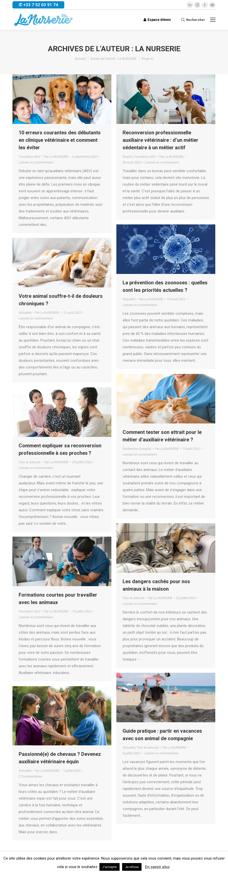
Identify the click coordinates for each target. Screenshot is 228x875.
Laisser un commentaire (36, 162)
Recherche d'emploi (137, 449)
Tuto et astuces (30, 462)
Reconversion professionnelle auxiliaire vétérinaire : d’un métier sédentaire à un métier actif (160, 140)
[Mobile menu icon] (213, 19)
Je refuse (132, 867)
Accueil (80, 58)
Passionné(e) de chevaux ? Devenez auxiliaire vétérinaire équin (60, 758)
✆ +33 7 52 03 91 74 (38, 4)
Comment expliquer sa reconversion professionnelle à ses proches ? (60, 449)
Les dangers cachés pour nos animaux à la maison (156, 585)
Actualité (129, 299)
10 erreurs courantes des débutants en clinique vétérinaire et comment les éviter (60, 140)
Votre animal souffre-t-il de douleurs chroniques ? (61, 300)
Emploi (128, 156)
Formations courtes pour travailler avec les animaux (58, 598)
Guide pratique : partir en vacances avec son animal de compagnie (162, 734)
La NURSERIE (157, 48)
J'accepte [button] (109, 867)
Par (56, 156)
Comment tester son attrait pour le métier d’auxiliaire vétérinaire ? (162, 436)
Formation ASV (29, 156)
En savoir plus (157, 867)
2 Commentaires (30, 776)
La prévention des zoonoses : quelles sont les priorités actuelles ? (165, 286)
